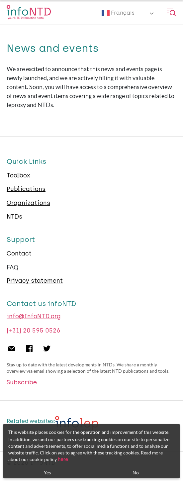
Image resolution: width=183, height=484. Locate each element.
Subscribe (22, 382)
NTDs (14, 216)
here (63, 459)
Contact (19, 253)
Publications (26, 189)
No (136, 472)
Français (118, 13)
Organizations (28, 203)
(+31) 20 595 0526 (33, 330)
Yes (47, 472)
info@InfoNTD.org (34, 316)
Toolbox (18, 175)
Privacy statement (35, 280)
